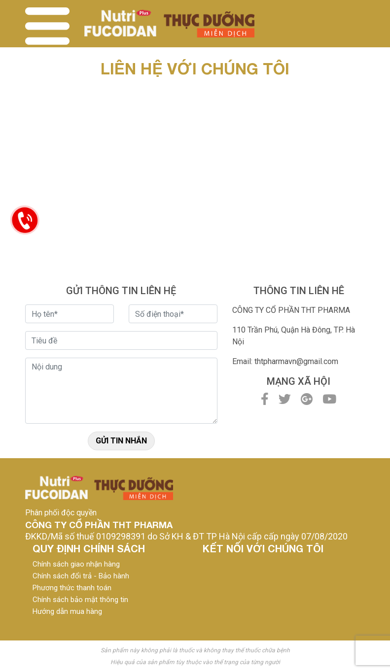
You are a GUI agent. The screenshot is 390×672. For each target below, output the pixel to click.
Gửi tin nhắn (121, 440)
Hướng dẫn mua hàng (67, 611)
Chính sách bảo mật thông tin (80, 599)
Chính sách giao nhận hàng (76, 564)
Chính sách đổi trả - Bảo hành (81, 575)
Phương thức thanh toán (72, 587)
